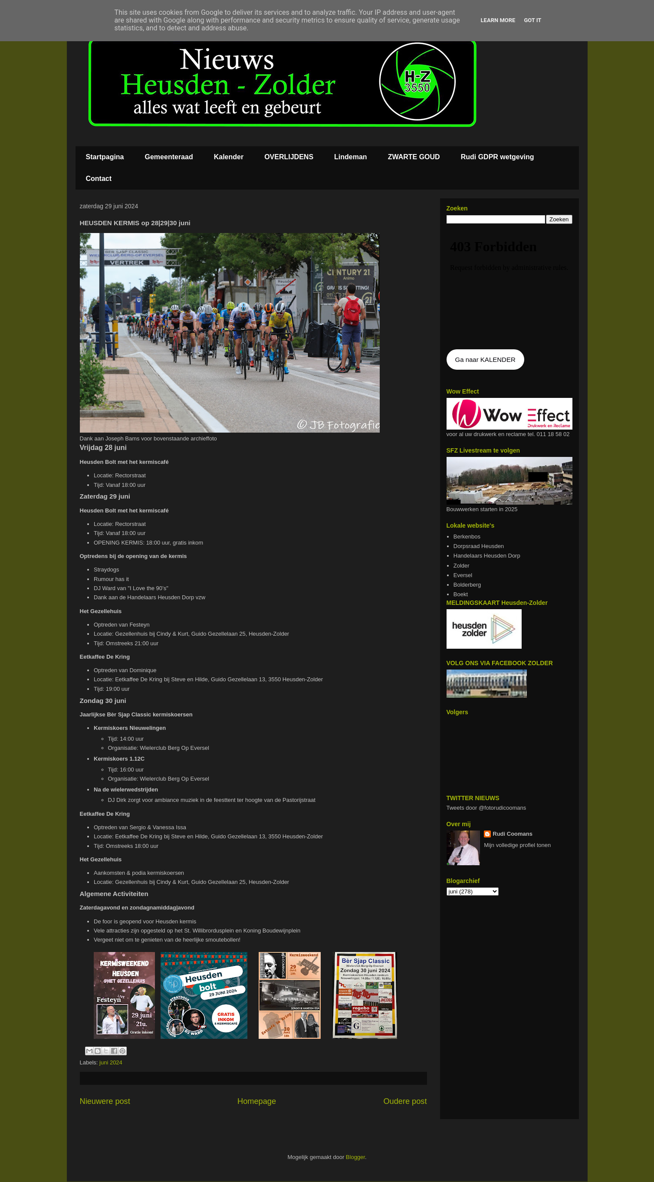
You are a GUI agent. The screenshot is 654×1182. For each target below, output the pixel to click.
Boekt (461, 594)
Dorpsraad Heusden (479, 546)
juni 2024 (110, 1062)
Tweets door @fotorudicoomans (486, 807)
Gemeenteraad (169, 157)
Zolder (462, 565)
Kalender (228, 157)
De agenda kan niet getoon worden (509, 287)
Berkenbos (467, 536)
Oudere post (405, 1101)
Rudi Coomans (512, 834)
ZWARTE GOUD (414, 157)
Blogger (355, 1157)
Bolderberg (467, 584)
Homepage (256, 1101)
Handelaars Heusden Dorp (487, 555)
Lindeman (350, 157)
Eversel (463, 575)
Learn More (498, 20)
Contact (99, 178)
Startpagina (105, 157)
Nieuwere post (105, 1101)
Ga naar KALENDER (485, 359)
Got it (532, 20)
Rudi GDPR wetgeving (497, 157)
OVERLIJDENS (288, 157)
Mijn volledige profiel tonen (517, 845)
